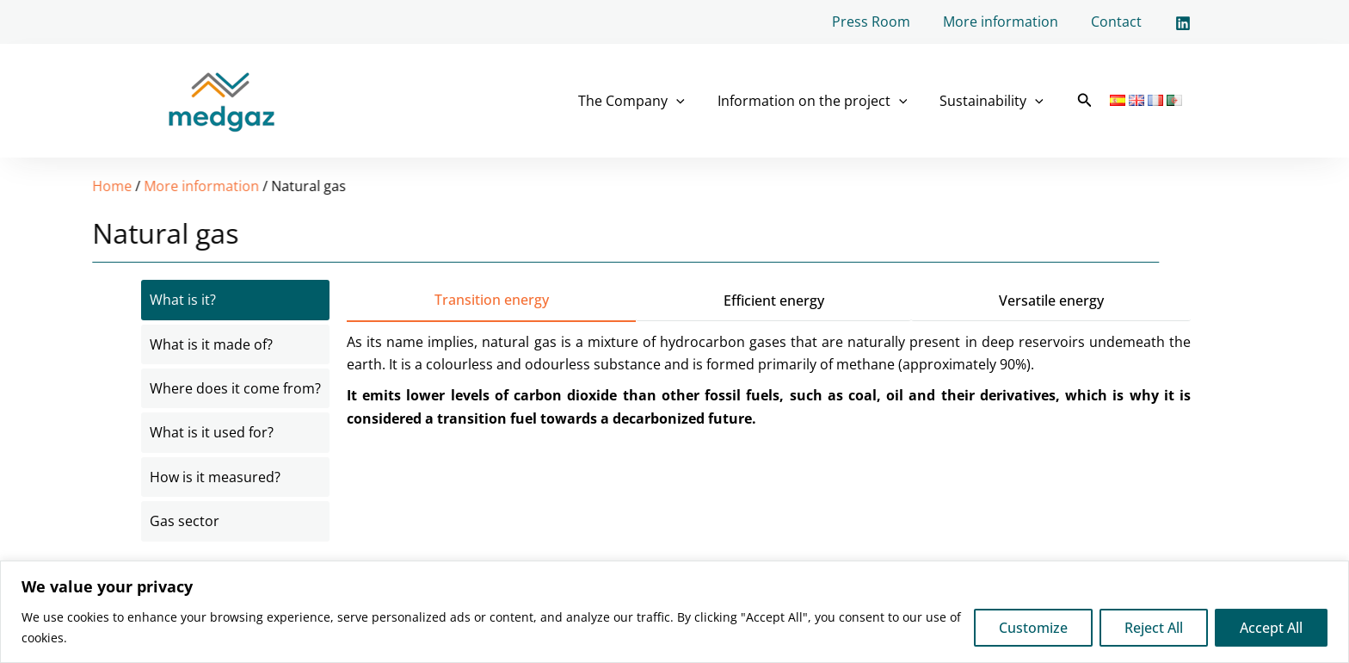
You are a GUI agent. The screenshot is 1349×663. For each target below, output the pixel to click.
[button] (1085, 101)
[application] (689, 101)
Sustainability (994, 101)
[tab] (235, 299)
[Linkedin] (1183, 23)
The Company (644, 101)
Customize (1033, 627)
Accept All (1271, 627)
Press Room (884, 21)
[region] (674, 612)
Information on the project (820, 101)
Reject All (1153, 627)
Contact (1118, 21)
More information (1008, 21)
